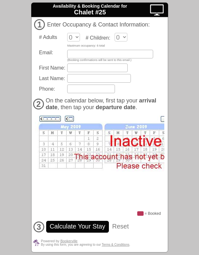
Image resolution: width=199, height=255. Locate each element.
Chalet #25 (90, 12)
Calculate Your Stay (77, 226)
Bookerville (69, 241)
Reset (120, 226)
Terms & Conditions (116, 244)
